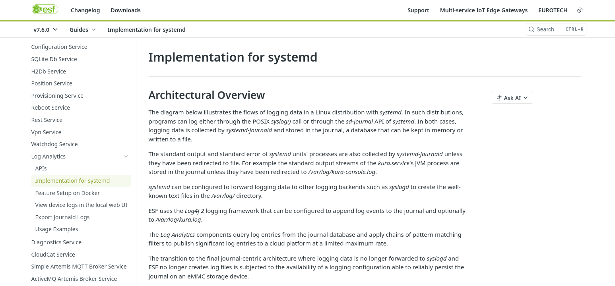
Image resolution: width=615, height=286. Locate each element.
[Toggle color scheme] (580, 10)
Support (418, 10)
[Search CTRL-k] (556, 29)
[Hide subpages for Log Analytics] (126, 156)
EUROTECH (552, 10)
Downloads (126, 10)
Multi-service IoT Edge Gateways (484, 10)
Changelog (85, 10)
